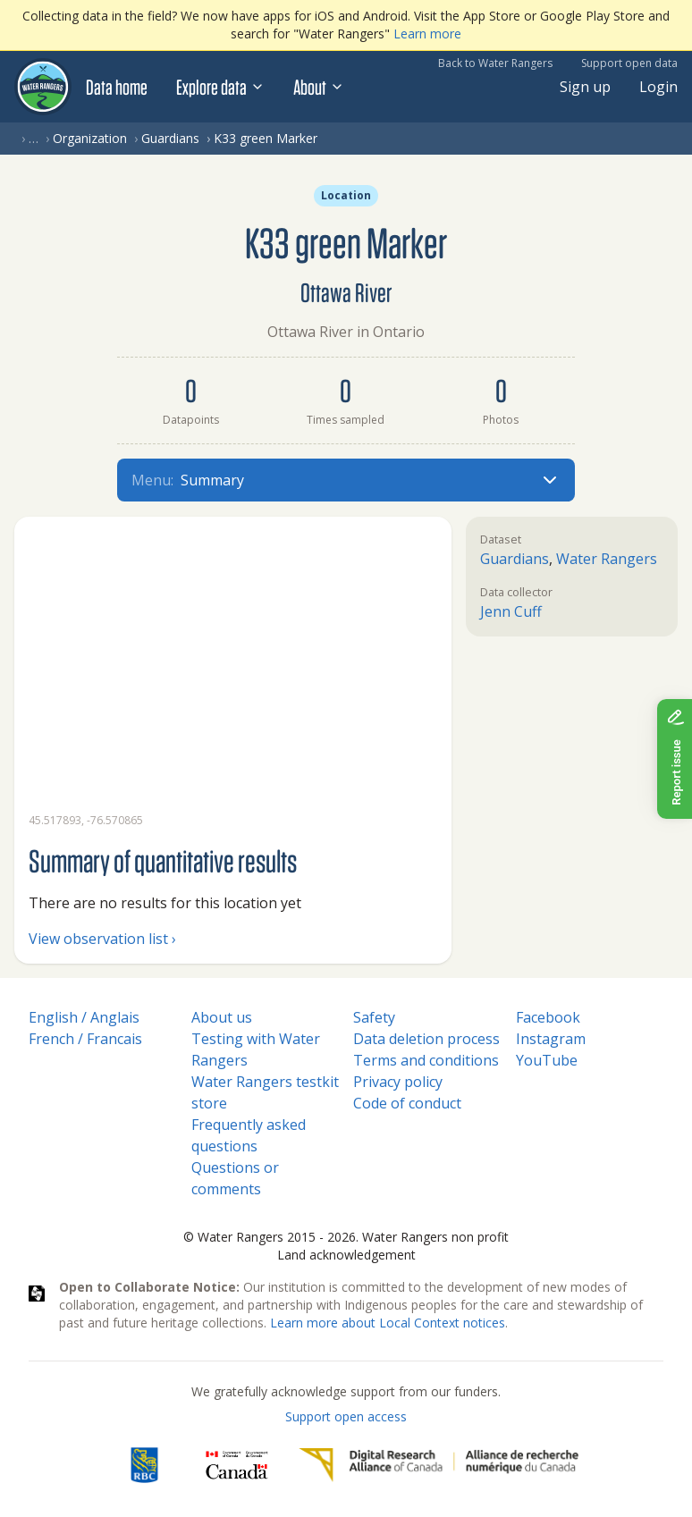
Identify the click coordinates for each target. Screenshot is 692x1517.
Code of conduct (407, 1103)
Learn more (427, 33)
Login (658, 87)
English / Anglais (84, 1017)
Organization (90, 138)
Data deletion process (426, 1039)
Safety (374, 1017)
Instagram (551, 1039)
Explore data (220, 86)
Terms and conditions (426, 1060)
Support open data (629, 63)
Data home (117, 86)
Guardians (170, 138)
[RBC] (144, 1465)
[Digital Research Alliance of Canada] (438, 1465)
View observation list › (102, 938)
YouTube (547, 1060)
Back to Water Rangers (495, 63)
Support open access (346, 1416)
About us (221, 1017)
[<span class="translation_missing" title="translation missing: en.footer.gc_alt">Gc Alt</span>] (237, 1465)
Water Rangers (606, 559)
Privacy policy (398, 1081)
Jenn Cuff (511, 611)
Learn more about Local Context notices (387, 1322)
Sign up (585, 87)
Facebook (548, 1017)
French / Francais (85, 1039)
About (318, 86)
